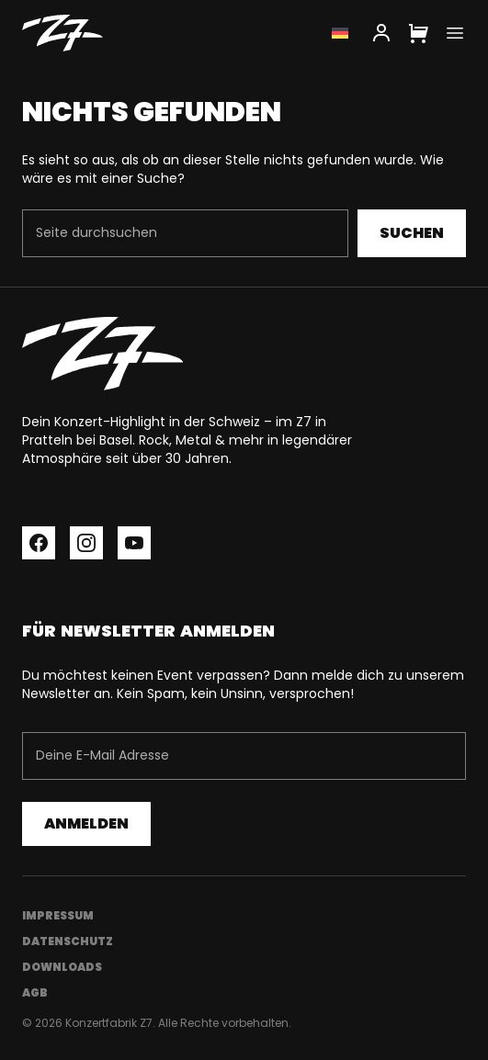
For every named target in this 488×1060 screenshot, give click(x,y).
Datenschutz (67, 941)
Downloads (62, 967)
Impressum (58, 915)
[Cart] (418, 33)
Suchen (412, 232)
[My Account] (381, 33)
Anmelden (86, 823)
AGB (35, 992)
